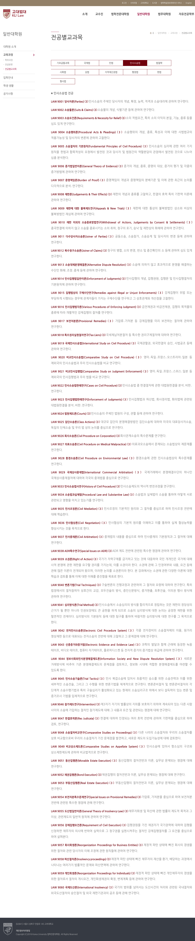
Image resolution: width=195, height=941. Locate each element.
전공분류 (9, 65)
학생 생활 (8, 85)
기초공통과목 (63, 63)
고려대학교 (144, 3)
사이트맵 (133, 3)
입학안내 (8, 77)
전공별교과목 (11, 69)
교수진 (99, 14)
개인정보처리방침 (23, 931)
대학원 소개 (9, 46)
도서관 (154, 3)
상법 (87, 72)
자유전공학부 (186, 14)
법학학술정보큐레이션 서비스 (171, 3)
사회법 (63, 72)
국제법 (87, 63)
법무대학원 (164, 14)
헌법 (159, 72)
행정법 (135, 72)
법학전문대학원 (120, 14)
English (189, 3)
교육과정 (8, 54)
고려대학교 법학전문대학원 (14, 14)
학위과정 (9, 60)
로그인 (124, 3)
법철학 (159, 63)
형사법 (63, 81)
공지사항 (8, 93)
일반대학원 (143, 14)
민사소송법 (135, 63)
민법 (111, 63)
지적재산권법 (111, 72)
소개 (84, 14)
